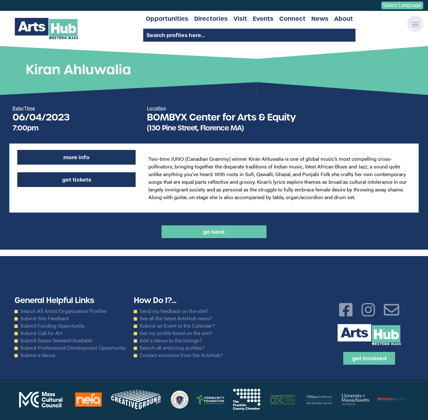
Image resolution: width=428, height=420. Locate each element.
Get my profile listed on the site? (175, 333)
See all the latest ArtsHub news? (175, 318)
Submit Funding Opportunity (52, 325)
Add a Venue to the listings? (170, 340)
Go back (214, 231)
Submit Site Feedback (44, 318)
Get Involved (369, 358)
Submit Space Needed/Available (56, 340)
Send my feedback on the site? (173, 311)
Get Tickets (76, 179)
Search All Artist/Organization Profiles (63, 311)
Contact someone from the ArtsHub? (181, 355)
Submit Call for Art (41, 333)
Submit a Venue (37, 355)
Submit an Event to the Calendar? (177, 325)
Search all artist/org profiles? (172, 347)
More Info (76, 157)
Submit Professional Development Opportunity (73, 347)
